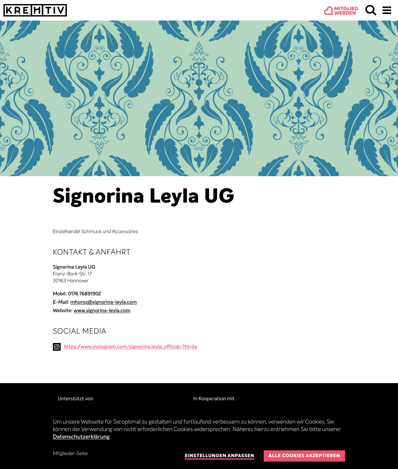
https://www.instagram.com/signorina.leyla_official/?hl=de (130, 347)
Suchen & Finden (371, 10)
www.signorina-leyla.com (102, 310)
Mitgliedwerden (346, 11)
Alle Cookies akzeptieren (304, 456)
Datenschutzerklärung (81, 437)
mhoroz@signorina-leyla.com (103, 302)
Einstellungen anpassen (219, 456)
